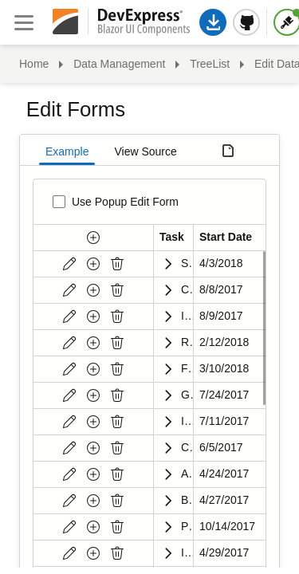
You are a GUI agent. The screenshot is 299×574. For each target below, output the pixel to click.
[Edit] (69, 264)
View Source (145, 151)
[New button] (93, 237)
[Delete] (117, 264)
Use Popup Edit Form (125, 201)
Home (34, 63)
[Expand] (167, 263)
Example (67, 151)
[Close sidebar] (24, 22)
